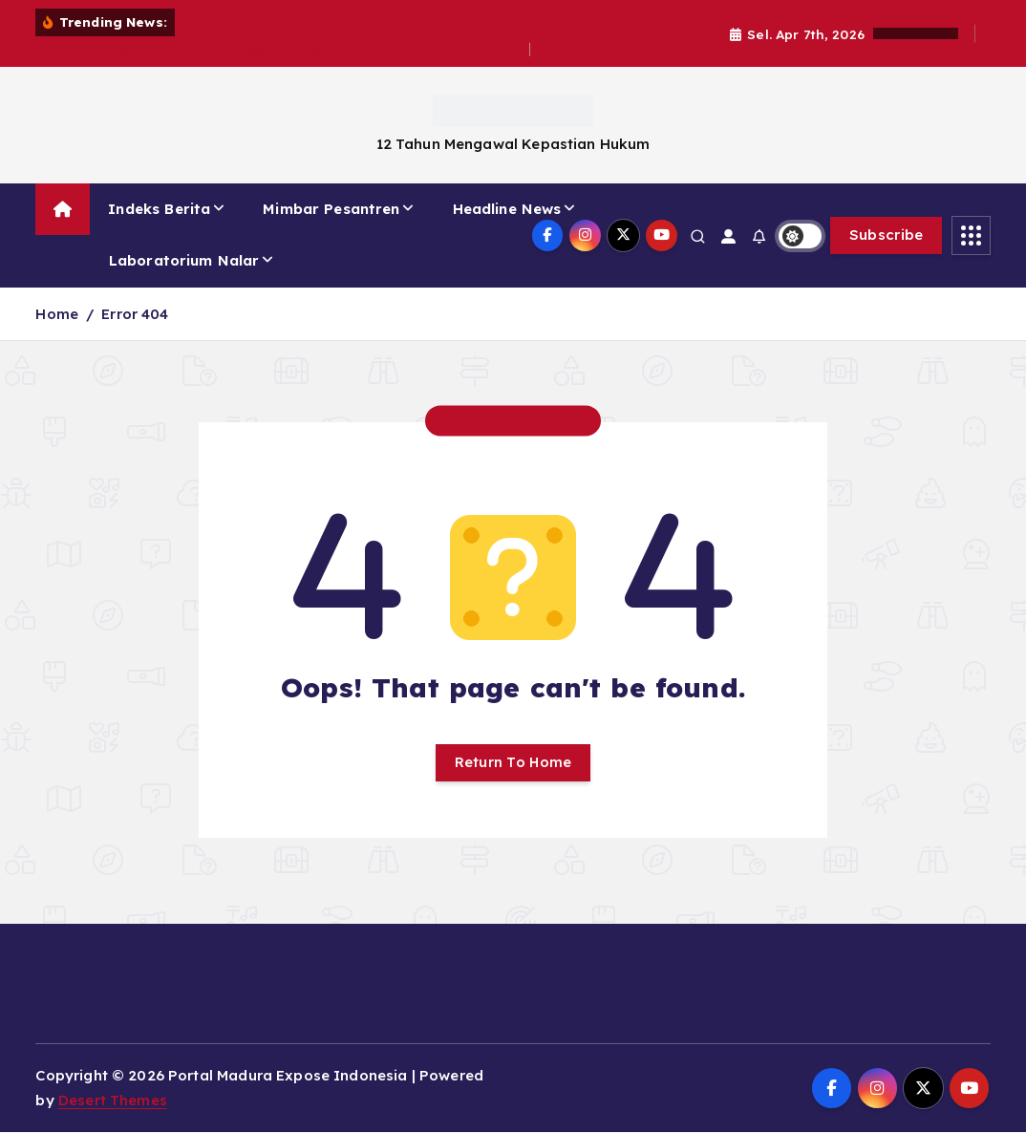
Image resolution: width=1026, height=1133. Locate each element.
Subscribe (886, 234)
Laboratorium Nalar (184, 260)
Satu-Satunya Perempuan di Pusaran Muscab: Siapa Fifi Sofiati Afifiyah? (282, 49)
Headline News (507, 209)
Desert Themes (112, 1102)
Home (56, 314)
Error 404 (134, 314)
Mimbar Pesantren (331, 209)
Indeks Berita (159, 209)
